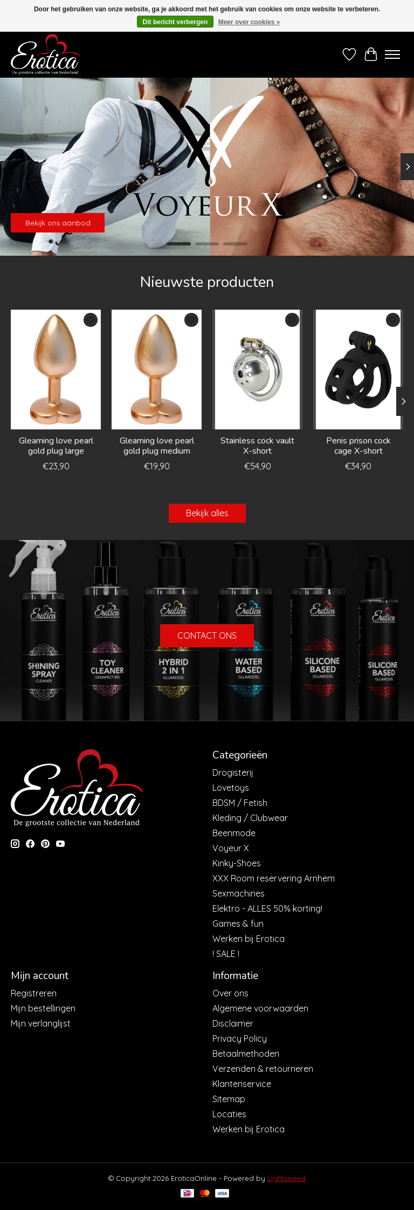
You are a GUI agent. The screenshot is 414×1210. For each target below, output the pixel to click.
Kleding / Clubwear (250, 817)
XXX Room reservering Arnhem (273, 878)
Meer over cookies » (249, 22)
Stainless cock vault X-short (257, 446)
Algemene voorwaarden (260, 1008)
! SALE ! (225, 953)
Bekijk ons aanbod (58, 222)
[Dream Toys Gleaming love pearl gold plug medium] (157, 369)
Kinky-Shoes (236, 863)
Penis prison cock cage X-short (358, 446)
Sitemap (228, 1098)
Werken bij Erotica (248, 938)
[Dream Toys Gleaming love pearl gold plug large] (56, 369)
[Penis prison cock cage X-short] (358, 369)
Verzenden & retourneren (262, 1068)
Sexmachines (238, 893)
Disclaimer (232, 1023)
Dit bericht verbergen (175, 22)
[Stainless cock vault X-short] (257, 369)
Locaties (229, 1114)
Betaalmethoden (245, 1053)
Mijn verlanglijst (41, 1023)
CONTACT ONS (207, 635)
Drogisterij (232, 772)
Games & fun (238, 923)
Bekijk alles (207, 513)
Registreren (34, 993)
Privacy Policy (239, 1038)
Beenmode (234, 833)
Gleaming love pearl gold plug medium (157, 446)
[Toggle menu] (392, 54)
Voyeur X (230, 848)
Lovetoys (230, 787)
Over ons (230, 993)
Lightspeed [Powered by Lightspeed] (286, 1178)
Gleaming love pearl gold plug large (56, 446)
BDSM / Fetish (239, 802)
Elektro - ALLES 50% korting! (267, 908)
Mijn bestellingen (43, 1008)
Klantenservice (241, 1083)
